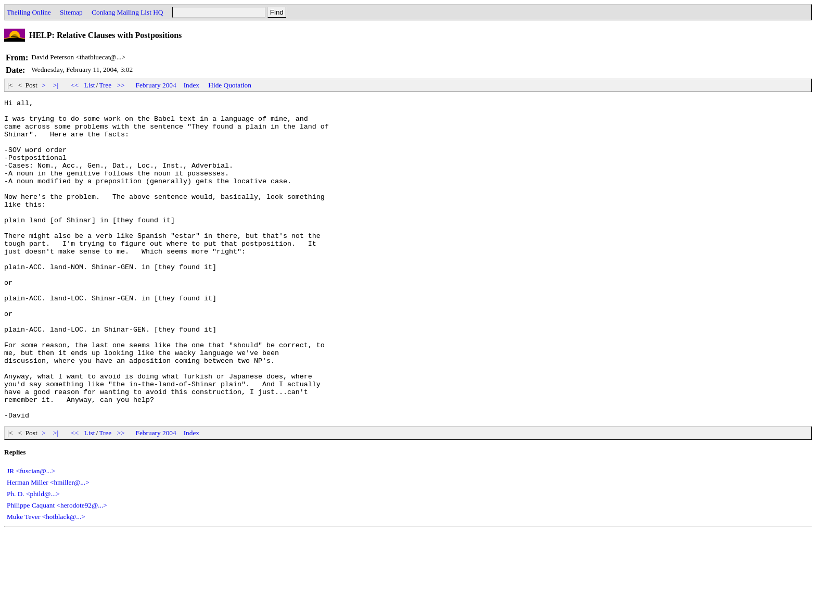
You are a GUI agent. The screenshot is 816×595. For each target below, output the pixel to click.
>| (56, 85)
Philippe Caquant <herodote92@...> (57, 569)
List (89, 85)
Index (191, 85)
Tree (105, 85)
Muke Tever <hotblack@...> (46, 581)
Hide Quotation (229, 85)
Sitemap (71, 12)
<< (75, 85)
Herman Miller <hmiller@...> (48, 546)
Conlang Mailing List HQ (127, 12)
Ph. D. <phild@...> (33, 558)
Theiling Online (29, 12)
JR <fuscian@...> (31, 535)
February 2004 (156, 85)
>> (121, 85)
